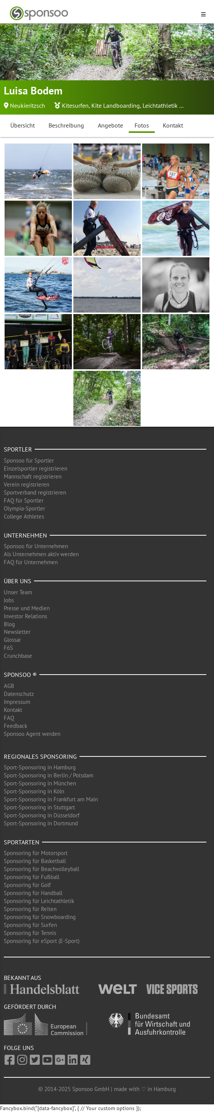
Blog (9, 624)
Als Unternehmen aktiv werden (41, 554)
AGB (9, 685)
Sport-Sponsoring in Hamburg (40, 767)
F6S (8, 647)
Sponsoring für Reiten (30, 909)
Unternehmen (25, 535)
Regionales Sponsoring (40, 756)
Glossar (12, 639)
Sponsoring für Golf (27, 885)
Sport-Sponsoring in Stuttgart (39, 807)
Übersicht (22, 125)
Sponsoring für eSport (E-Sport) (41, 940)
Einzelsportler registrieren (35, 468)
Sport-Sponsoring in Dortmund (41, 823)
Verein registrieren (26, 484)
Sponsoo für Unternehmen (36, 546)
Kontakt (173, 125)
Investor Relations (25, 616)
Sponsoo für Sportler (29, 460)
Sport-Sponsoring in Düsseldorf (41, 815)
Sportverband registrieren (35, 492)
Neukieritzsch (27, 105)
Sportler (18, 449)
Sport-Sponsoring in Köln (34, 791)
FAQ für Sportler (24, 500)
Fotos (142, 125)
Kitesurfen (75, 105)
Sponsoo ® (20, 674)
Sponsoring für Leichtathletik (39, 901)
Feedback (15, 725)
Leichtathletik (160, 105)
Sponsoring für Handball (33, 893)
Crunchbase (18, 655)
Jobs (9, 600)
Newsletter (17, 631)
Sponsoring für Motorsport (36, 853)
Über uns (17, 581)
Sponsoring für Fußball (31, 877)
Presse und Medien (27, 608)
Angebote (110, 125)
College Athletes (24, 516)
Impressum (17, 701)
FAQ (9, 717)
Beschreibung (66, 125)
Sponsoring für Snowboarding (40, 917)
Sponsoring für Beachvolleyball (41, 869)
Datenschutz (19, 693)
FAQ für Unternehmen (31, 562)
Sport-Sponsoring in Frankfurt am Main (51, 799)
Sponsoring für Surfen (30, 925)
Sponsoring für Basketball (35, 861)
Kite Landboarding (115, 105)
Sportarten (21, 842)
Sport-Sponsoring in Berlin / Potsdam (48, 775)
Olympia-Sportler (24, 508)
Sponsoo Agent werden (32, 733)
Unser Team (18, 592)
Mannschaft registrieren (33, 476)
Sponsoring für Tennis (30, 933)
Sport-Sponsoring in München (40, 783)
